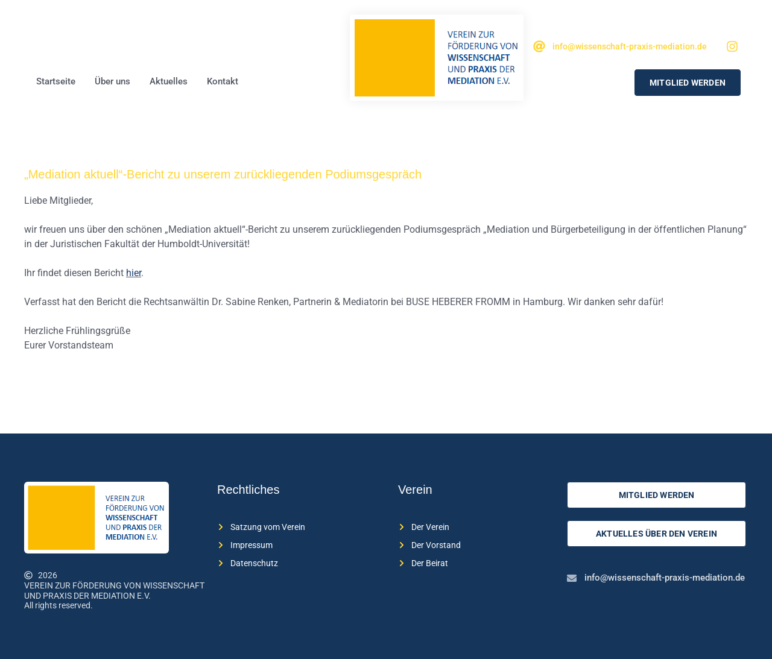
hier (133, 273)
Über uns (112, 81)
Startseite (55, 81)
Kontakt (222, 81)
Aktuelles (169, 81)
